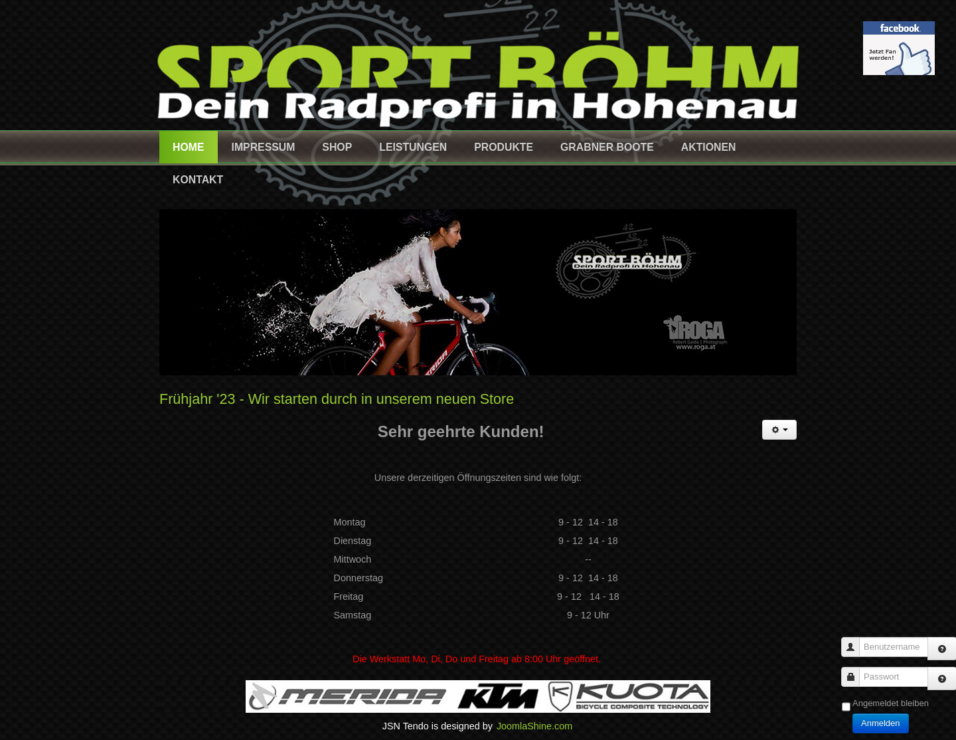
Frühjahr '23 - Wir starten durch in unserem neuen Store (336, 399)
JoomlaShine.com (534, 726)
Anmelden (880, 723)
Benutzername (855, 640)
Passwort (855, 670)
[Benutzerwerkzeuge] (779, 430)
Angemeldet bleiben (890, 703)
